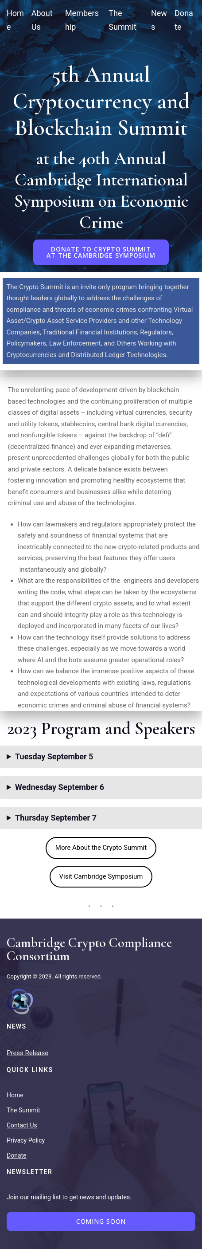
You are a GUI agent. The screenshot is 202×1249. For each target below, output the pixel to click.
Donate (17, 1155)
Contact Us (22, 1125)
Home (15, 1095)
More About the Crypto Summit (101, 848)
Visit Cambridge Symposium (101, 876)
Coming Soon (101, 1221)
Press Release (27, 1053)
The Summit (23, 1110)
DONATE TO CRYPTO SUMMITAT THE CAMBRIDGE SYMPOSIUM (101, 252)
